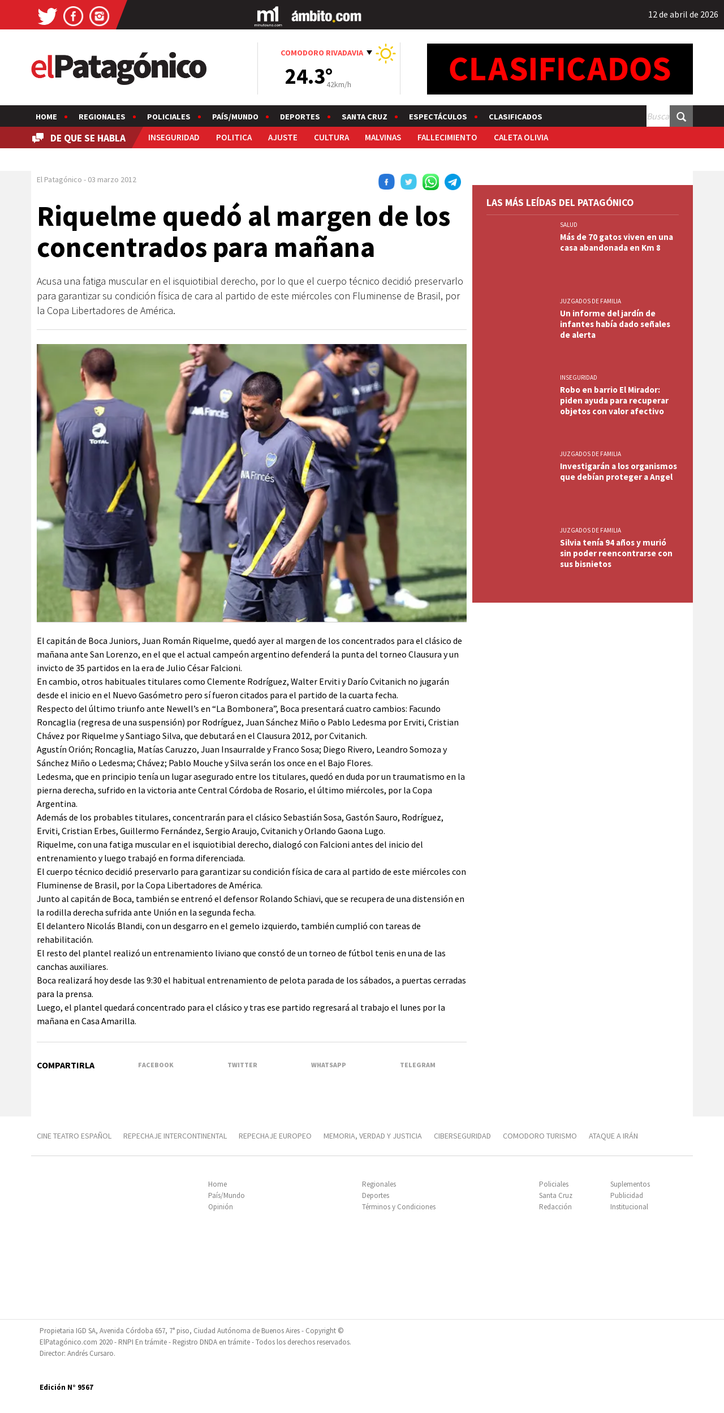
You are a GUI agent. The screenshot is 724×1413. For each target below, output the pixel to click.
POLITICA (234, 137)
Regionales (102, 116)
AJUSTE (283, 137)
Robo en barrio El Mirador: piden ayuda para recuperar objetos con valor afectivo (614, 400)
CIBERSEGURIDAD (462, 1136)
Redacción (555, 1207)
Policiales (169, 116)
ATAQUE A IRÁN (613, 1136)
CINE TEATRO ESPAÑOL (74, 1136)
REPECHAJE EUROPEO (275, 1136)
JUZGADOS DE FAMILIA (590, 301)
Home (46, 116)
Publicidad (626, 1195)
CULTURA (331, 137)
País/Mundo (235, 116)
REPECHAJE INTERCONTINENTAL (175, 1136)
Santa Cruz (364, 116)
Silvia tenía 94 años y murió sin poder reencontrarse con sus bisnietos (616, 553)
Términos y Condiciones (399, 1207)
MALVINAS (383, 137)
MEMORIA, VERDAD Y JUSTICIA (373, 1136)
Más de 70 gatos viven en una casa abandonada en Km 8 (616, 242)
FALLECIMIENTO (447, 137)
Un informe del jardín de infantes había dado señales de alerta (615, 324)
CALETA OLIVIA (521, 137)
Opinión (220, 1207)
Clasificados (515, 116)
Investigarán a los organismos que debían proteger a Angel (618, 471)
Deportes (300, 116)
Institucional (629, 1207)
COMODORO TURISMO (540, 1136)
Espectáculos (438, 116)
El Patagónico (59, 179)
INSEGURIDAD (174, 137)
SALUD (569, 225)
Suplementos (630, 1184)
